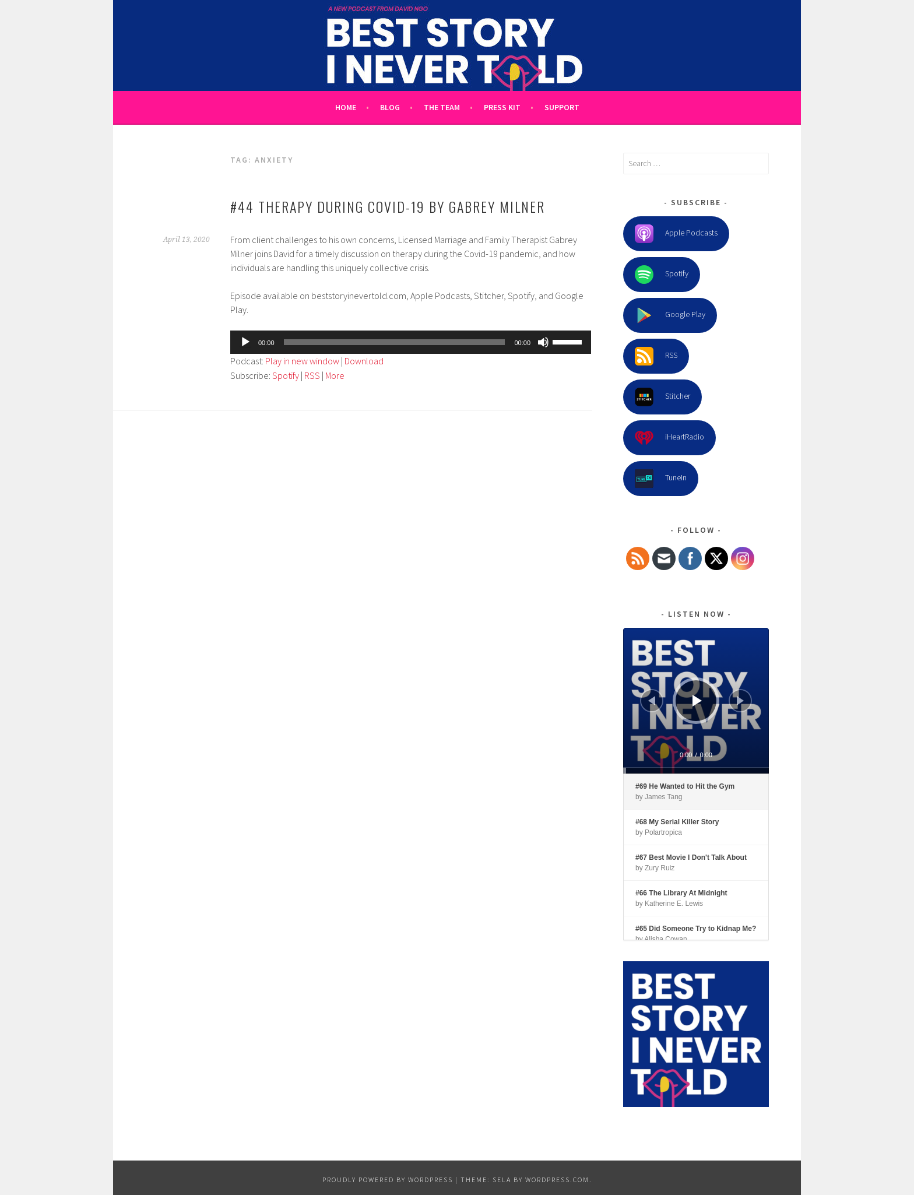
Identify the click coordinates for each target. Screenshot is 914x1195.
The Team (442, 107)
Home (345, 107)
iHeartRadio (669, 437)
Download (364, 361)
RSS (312, 375)
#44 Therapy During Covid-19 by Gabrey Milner (387, 206)
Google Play (670, 315)
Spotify (285, 375)
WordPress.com (557, 1179)
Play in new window (302, 361)
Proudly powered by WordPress (387, 1179)
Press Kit (502, 107)
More (334, 375)
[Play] (245, 342)
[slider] (394, 342)
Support (561, 107)
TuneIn (661, 478)
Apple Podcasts (676, 233)
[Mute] (543, 342)
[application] (410, 342)
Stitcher (662, 397)
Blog (390, 107)
